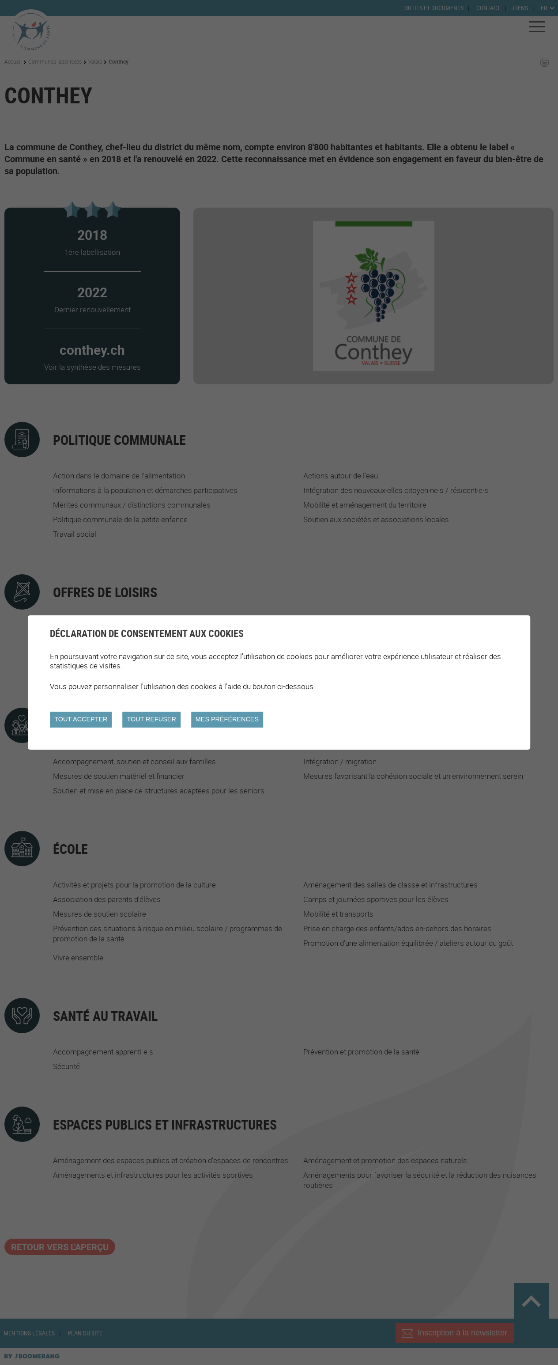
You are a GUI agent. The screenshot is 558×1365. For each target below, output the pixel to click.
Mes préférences (227, 719)
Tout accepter (80, 719)
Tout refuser (151, 719)
